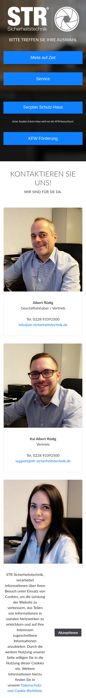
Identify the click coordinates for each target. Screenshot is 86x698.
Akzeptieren (68, 632)
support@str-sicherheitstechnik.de (42, 461)
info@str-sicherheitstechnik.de (43, 324)
